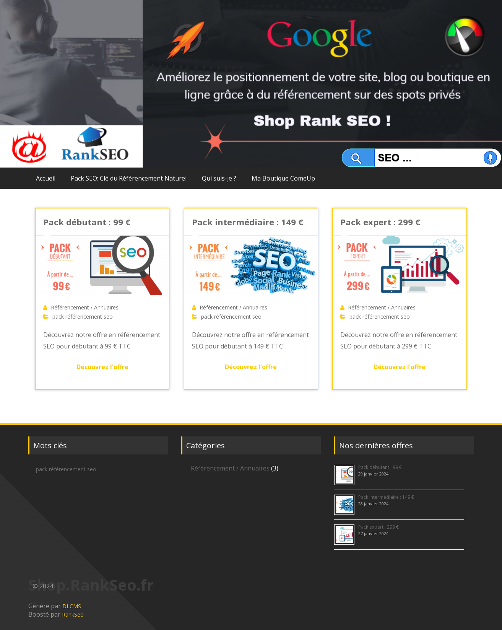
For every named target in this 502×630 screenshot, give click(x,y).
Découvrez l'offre (102, 367)
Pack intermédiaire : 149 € (247, 222)
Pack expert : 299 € (380, 222)
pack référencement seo (82, 316)
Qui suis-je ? (219, 178)
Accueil (45, 178)
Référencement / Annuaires (85, 307)
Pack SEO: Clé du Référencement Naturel (129, 178)
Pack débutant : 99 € (86, 222)
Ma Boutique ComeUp (283, 178)
